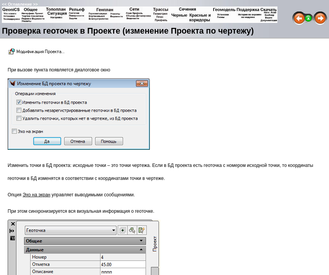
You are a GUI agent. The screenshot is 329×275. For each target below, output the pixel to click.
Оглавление (20, 4)
